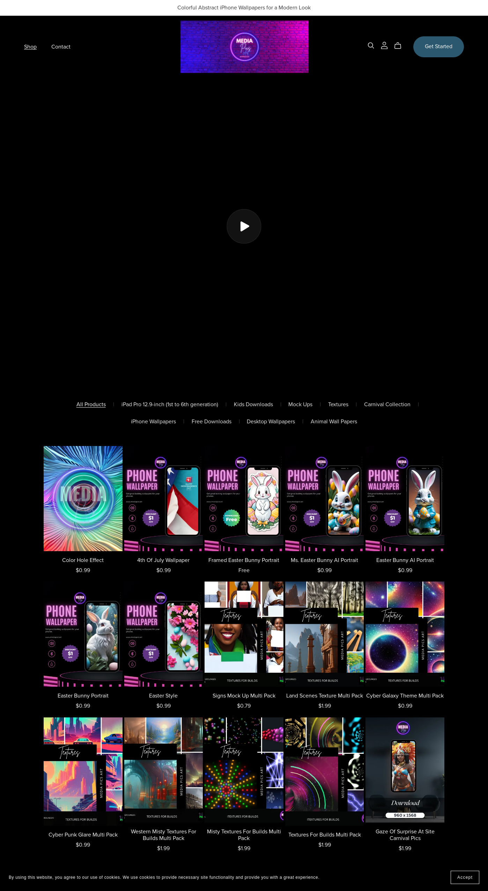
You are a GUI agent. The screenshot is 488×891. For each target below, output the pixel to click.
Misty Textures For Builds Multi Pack (244, 835)
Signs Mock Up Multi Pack (244, 695)
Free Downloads (211, 421)
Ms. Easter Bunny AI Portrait (324, 560)
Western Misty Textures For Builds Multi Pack (163, 835)
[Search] (371, 45)
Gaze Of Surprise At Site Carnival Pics (405, 835)
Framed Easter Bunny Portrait (243, 560)
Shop (30, 46)
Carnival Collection (387, 404)
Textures (338, 404)
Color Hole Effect (83, 560)
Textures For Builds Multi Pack (324, 834)
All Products (91, 404)
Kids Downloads (253, 404)
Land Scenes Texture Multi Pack (324, 695)
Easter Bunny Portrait (83, 695)
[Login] (384, 45)
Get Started (438, 46)
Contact (61, 46)
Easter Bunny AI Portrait (405, 560)
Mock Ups (300, 404)
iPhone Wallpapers (153, 421)
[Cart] (400, 45)
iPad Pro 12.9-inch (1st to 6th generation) (169, 404)
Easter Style (163, 695)
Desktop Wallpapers (271, 421)
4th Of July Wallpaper (163, 560)
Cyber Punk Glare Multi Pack (83, 834)
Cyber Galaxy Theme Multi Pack (405, 695)
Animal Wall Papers (334, 421)
